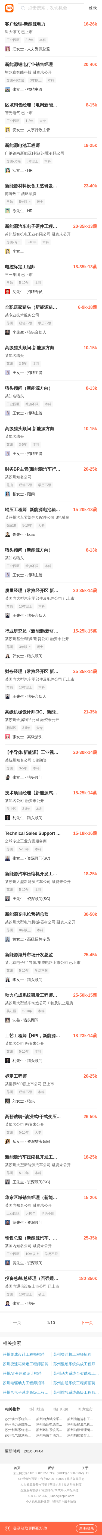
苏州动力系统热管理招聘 (23, 1424)
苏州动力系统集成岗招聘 (23, 1419)
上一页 (15, 1322)
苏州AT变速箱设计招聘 (22, 1373)
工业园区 (13, 40)
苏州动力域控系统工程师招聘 (57, 1419)
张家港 (11, 525)
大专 (42, 121)
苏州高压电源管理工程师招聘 (57, 1424)
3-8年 (26, 809)
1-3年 (29, 121)
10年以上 (25, 606)
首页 (17, 1468)
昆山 (10, 485)
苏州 (10, 323)
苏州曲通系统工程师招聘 (74, 1383)
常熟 (10, 202)
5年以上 (25, 202)
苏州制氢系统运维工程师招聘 (26, 1430)
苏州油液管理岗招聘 (82, 1430)
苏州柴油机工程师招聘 (72, 1354)
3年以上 (36, 80)
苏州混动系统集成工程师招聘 (76, 1364)
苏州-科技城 (15, 80)
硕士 (40, 202)
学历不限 (44, 323)
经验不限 (25, 323)
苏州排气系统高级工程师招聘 (76, 1392)
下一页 (87, 1322)
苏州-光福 (14, 161)
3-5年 (29, 40)
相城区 (11, 728)
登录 (92, 8)
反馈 (51, 1468)
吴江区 (11, 1011)
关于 (85, 1468)
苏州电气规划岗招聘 (19, 1435)
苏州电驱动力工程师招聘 (24, 1383)
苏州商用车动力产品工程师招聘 (59, 1435)
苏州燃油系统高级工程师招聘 (57, 1430)
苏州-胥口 (14, 242)
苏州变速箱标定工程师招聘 (25, 1364)
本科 (42, 40)
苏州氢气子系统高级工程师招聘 (27, 1392)
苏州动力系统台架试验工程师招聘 (76, 1373)
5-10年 (31, 242)
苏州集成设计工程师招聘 (24, 1354)
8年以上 (25, 930)
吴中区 (11, 809)
